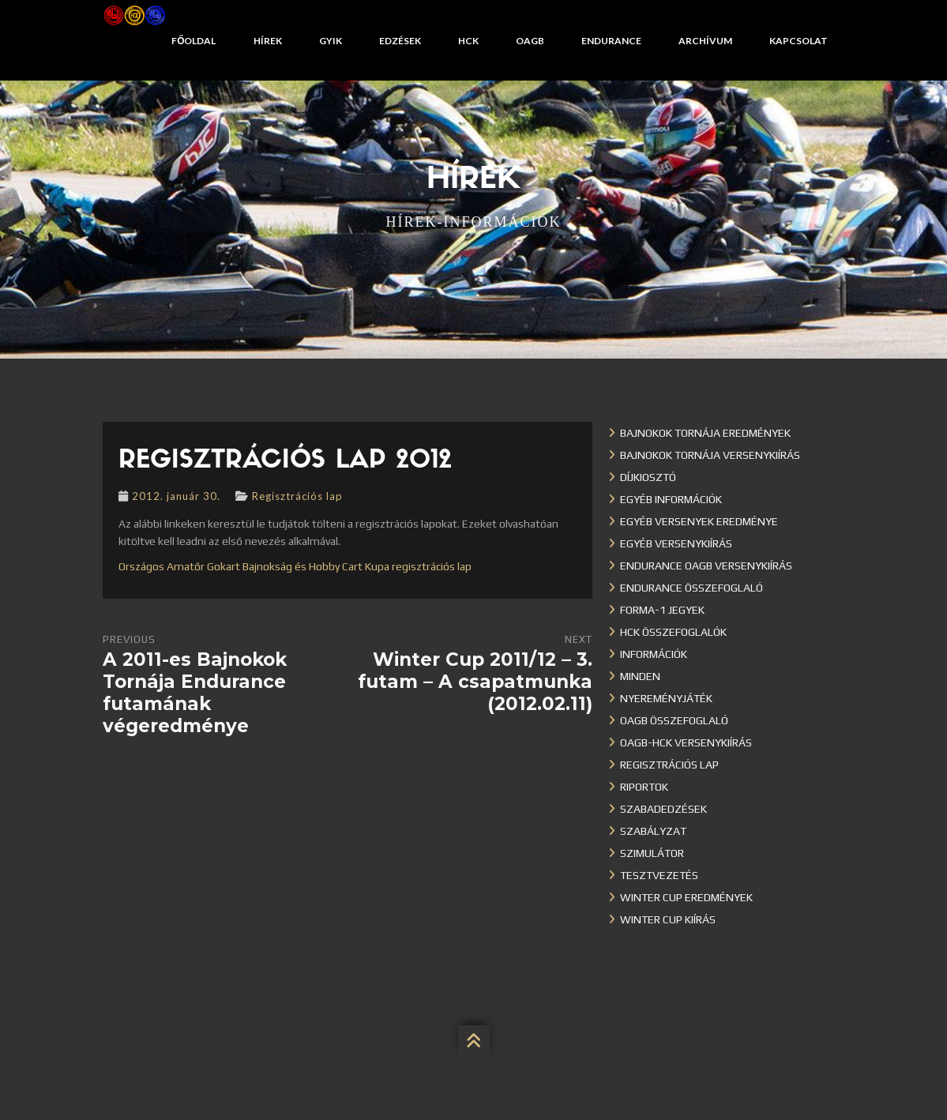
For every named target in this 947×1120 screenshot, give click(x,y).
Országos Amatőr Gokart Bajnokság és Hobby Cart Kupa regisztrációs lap (295, 566)
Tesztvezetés (659, 875)
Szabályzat (653, 831)
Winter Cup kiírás (668, 919)
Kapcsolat (798, 41)
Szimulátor (652, 853)
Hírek (268, 41)
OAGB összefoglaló (674, 720)
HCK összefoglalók (673, 632)
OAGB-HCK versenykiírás (686, 742)
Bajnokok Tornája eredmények (705, 433)
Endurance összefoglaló (691, 587)
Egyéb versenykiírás (676, 543)
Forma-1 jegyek (662, 609)
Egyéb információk (671, 499)
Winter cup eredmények (686, 897)
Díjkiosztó (648, 477)
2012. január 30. (176, 496)
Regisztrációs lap (297, 496)
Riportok (644, 786)
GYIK (330, 41)
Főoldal (193, 41)
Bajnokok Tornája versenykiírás (710, 455)
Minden (640, 676)
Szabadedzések (663, 808)
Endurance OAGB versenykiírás (706, 565)
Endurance (611, 41)
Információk (653, 654)
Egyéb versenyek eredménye (699, 521)
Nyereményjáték (666, 698)
